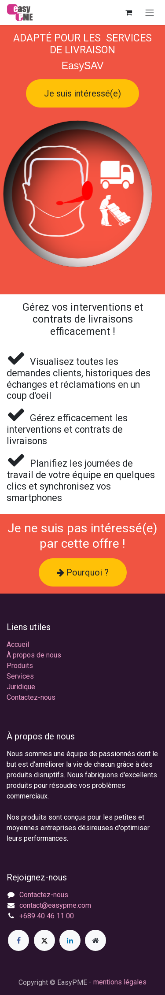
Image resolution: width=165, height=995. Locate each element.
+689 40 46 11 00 (46, 916)
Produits (20, 665)
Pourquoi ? (83, 572)
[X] (44, 940)
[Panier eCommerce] (128, 12)
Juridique (21, 687)
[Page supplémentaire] (95, 940)
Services (20, 676)
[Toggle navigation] (149, 13)
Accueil (18, 644)
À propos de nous (34, 655)
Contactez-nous (31, 697)
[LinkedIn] (70, 940)
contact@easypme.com (55, 905)
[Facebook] (18, 940)
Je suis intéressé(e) (82, 93)
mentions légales (120, 982)
